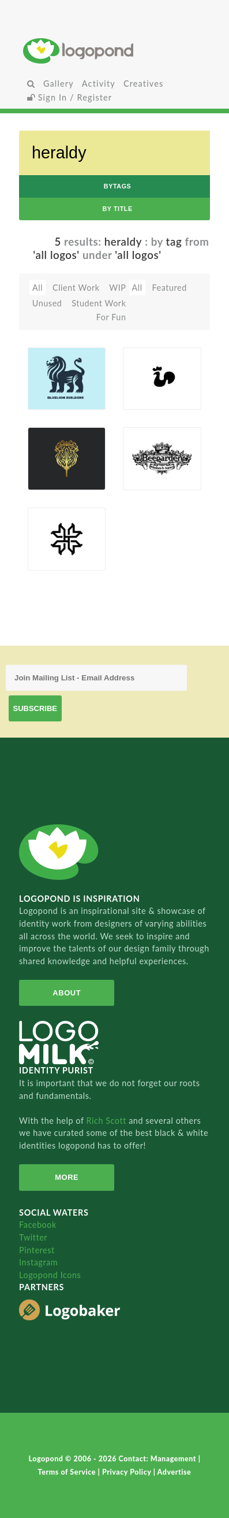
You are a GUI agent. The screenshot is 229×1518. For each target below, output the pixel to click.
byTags (118, 186)
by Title (117, 208)
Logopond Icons (50, 1275)
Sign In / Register (69, 97)
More (66, 1177)
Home (114, 51)
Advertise (174, 1472)
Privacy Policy (127, 1472)
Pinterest (37, 1250)
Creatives (143, 83)
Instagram (38, 1262)
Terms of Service (68, 1472)
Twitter (33, 1237)
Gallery (58, 83)
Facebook (38, 1225)
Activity (98, 83)
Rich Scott (107, 1120)
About (66, 992)
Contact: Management (158, 1458)
